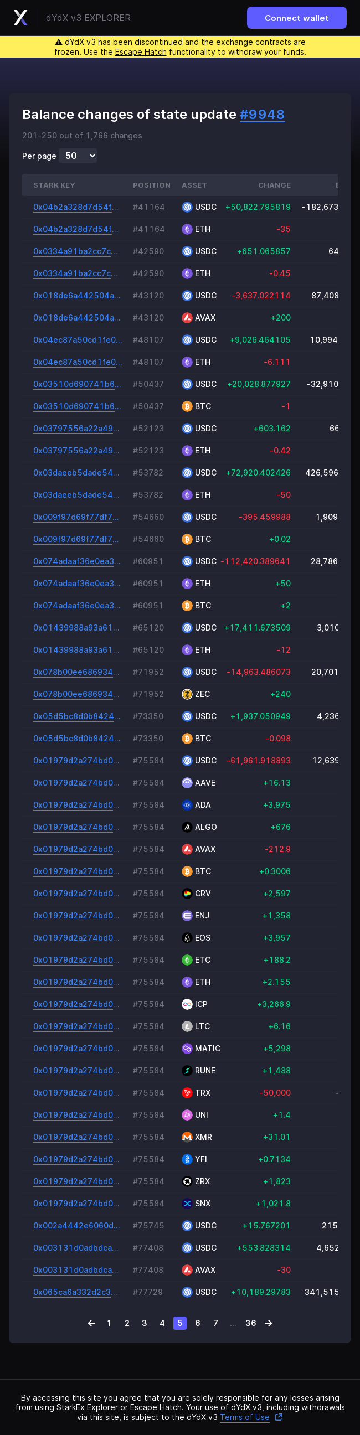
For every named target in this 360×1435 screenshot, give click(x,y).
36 (250, 1323)
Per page (39, 156)
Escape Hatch (141, 51)
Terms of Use (251, 1417)
